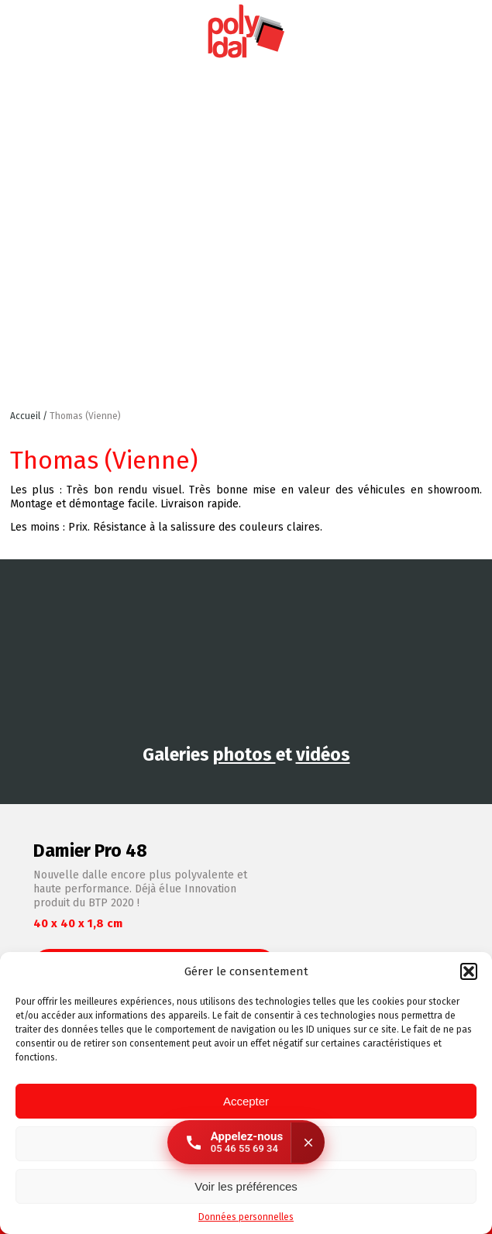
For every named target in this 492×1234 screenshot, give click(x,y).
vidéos (323, 754)
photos (244, 754)
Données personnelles (246, 1217)
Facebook (472, 32)
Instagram (423, 32)
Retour (467, 425)
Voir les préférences (246, 1186)
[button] (469, 971)
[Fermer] (308, 1142)
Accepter (246, 1101)
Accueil (26, 416)
